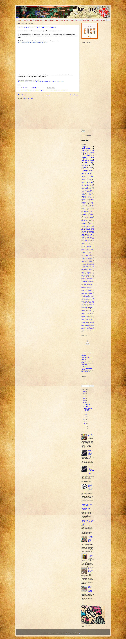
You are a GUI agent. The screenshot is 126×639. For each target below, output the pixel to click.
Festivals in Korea (87, 160)
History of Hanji (84, 247)
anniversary (83, 263)
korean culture (90, 226)
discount (83, 181)
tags (91, 319)
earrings (83, 279)
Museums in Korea (85, 254)
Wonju (82, 193)
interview (90, 225)
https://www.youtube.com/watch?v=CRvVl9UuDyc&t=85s (32, 42)
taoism (82, 320)
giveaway (83, 285)
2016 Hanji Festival (86, 240)
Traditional (90, 258)
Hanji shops (91, 209)
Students (83, 258)
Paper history (89, 255)
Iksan (82, 191)
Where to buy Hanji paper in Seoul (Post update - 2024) (91, 470)
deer (91, 276)
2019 (84, 400)
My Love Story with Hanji (90, 555)
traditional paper (84, 322)
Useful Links (95, 20)
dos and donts (89, 278)
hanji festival (89, 154)
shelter (82, 311)
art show (85, 216)
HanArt (88, 244)
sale (93, 185)
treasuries (92, 322)
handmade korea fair (86, 197)
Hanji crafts (42, 90)
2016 (93, 238)
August (86, 406)
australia (83, 264)
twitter (84, 323)
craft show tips (84, 217)
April (85, 416)
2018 (84, 402)
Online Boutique (49, 20)
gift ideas (90, 284)
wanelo (82, 325)
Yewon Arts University (86, 260)
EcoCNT (83, 244)
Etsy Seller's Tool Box (62, 20)
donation (83, 278)
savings (90, 307)
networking (85, 228)
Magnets (83, 359)
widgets (84, 327)
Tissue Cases (84, 366)
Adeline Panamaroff (87, 241)
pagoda (91, 299)
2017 (84, 419)
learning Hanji (87, 184)
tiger (86, 320)
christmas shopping (86, 272)
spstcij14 (83, 317)
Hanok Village (84, 213)
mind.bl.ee (88, 298)
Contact (103, 20)
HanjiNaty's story (88, 211)
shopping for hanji (87, 187)
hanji (90, 167)
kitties (86, 295)
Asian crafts (91, 206)
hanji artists (87, 159)
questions (90, 305)
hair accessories (84, 288)
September (87, 404)
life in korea (91, 295)
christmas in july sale (86, 270)
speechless (89, 314)
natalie (92, 199)
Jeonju (92, 152)
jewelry (83, 226)
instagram (89, 290)
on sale (86, 299)
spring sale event (84, 316)
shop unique (89, 311)
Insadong (89, 191)
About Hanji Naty (27, 20)
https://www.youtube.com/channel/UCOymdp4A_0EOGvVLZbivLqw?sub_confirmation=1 (41, 81)
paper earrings (84, 301)
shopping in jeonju (85, 313)
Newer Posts (22, 95)
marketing (87, 155)
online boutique (85, 185)
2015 (84, 423)
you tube (61, 90)
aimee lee (83, 261)
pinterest (84, 302)
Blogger (79, 633)
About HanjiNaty (25, 90)
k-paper (90, 293)
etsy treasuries (89, 279)
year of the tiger (90, 328)
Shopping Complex (86, 257)
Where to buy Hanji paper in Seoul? (90, 452)
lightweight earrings (86, 296)
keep (82, 295)
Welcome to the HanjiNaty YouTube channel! (37, 27)
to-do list (90, 320)
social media (84, 188)
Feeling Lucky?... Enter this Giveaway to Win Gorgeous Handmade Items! (87, 522)
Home (19, 20)
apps (90, 263)
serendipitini (89, 310)
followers (84, 284)
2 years (88, 238)
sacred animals (84, 307)
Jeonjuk (89, 252)
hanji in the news (85, 199)
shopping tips (89, 234)
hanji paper (48, 90)
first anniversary (90, 282)
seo (87, 232)
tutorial (57, 90)
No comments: (41, 87)
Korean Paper (84, 170)
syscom (87, 319)
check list (90, 269)
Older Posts (74, 95)
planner (87, 304)
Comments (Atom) (28, 98)
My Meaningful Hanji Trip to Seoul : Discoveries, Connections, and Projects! (86, 507)
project (84, 305)
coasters (83, 273)
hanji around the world (87, 182)
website (87, 325)
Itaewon (92, 213)
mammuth (67, 633)
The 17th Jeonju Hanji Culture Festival (90, 589)
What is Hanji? (39, 20)
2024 (84, 391)
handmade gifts (85, 196)
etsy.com (90, 181)
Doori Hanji (86, 208)
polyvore (92, 304)
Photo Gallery (73, 20)
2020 (84, 398)
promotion (86, 200)
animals (90, 261)
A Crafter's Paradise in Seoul (91, 436)
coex (91, 216)
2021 (84, 396)
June (85, 414)
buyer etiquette (86, 266)
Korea (84, 214)
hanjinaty (84, 147)
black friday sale (90, 264)
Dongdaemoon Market (86, 243)
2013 (84, 428)
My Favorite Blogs (85, 20)
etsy (92, 157)
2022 (93, 240)
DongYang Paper (88, 190)
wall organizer (89, 323)
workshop (83, 328)
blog (90, 179)
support (82, 319)
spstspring (90, 317)
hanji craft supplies (34, 90)
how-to (53, 90)
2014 (84, 426)
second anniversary (85, 308)
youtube (66, 90)
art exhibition (91, 214)
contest (88, 273)
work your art (89, 327)
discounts (92, 217)
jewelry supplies (84, 293)
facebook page (84, 281)
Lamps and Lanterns (86, 357)
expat (90, 194)
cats (86, 269)
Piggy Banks (84, 364)
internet (83, 225)
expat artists (86, 219)
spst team (84, 165)
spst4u (91, 316)
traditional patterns (86, 235)
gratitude (90, 285)
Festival (83, 157)
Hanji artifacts (89, 246)
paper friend (91, 301)
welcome (92, 325)
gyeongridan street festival (86, 287)
